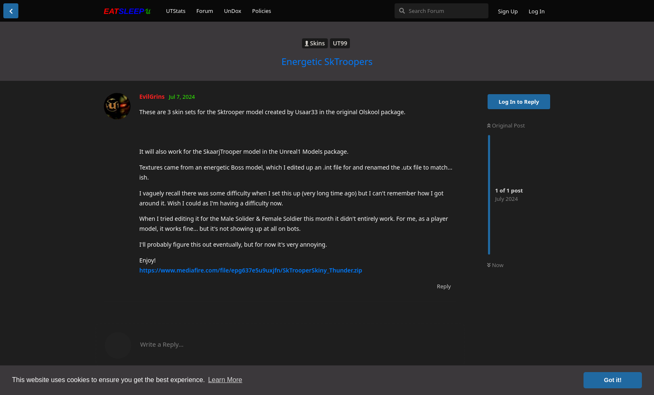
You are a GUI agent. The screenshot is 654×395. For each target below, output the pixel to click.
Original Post (506, 125)
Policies (261, 11)
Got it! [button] (612, 380)
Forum (204, 11)
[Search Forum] (441, 10)
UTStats (176, 11)
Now (495, 265)
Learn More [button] (225, 379)
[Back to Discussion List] (10, 10)
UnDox (232, 11)
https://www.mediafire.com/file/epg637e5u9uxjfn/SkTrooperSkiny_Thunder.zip (250, 270)
